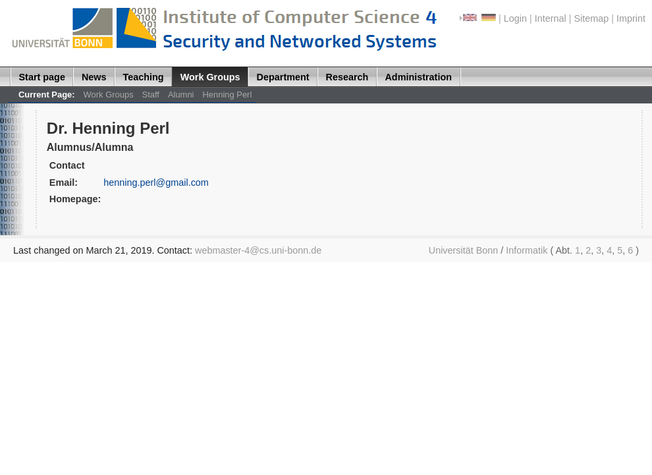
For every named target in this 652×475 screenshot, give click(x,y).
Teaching (143, 77)
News (94, 77)
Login (515, 18)
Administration (418, 77)
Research (347, 77)
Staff (150, 94)
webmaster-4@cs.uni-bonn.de (258, 250)
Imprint (630, 18)
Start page (42, 77)
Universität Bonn (464, 250)
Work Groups (210, 77)
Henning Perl (227, 94)
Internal (550, 18)
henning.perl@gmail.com (156, 182)
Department (283, 77)
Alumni (181, 94)
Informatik (526, 250)
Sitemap (591, 18)
